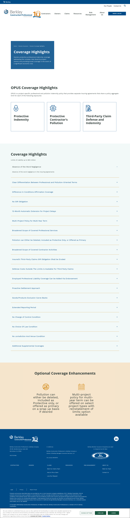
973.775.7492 (13, 455)
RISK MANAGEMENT (89, 465)
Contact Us (117, 6)
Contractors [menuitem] (45, 13)
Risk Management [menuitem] (91, 13)
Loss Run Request (52, 476)
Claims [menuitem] (67, 13)
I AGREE (113, 514)
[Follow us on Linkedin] (116, 439)
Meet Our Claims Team (53, 469)
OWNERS (31, 465)
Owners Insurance (23, 46)
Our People (108, 6)
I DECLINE (100, 514)
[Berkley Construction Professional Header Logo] (22, 14)
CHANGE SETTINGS (35, 517)
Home (15, 46)
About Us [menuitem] (102, 13)
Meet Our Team (106, 469)
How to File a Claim (52, 472)
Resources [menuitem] (78, 13)
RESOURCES (69, 465)
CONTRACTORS (14, 465)
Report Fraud (33, 489)
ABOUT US (105, 465)
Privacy (21, 489)
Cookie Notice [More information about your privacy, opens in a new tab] (46, 517)
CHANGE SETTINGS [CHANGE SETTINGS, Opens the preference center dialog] (86, 514)
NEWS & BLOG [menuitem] (117, 13)
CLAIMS (49, 465)
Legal (11, 489)
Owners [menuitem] (57, 13)
